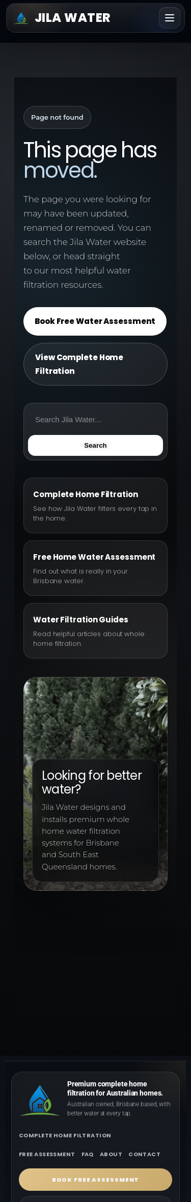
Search (95, 445)
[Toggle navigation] (169, 18)
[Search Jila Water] (95, 419)
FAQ (87, 1154)
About (111, 1154)
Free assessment (47, 1154)
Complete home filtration (65, 1135)
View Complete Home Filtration (79, 364)
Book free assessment (96, 1180)
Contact (144, 1154)
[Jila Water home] (61, 17)
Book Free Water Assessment (95, 321)
